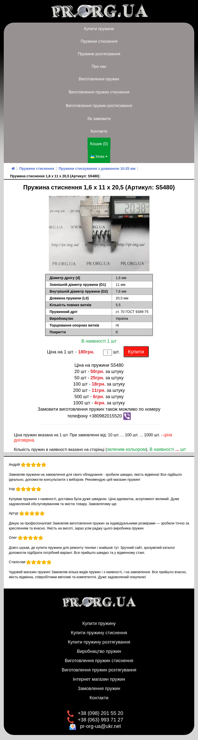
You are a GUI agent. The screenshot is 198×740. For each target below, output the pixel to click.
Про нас (99, 66)
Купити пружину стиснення (99, 632)
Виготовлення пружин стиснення (99, 92)
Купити (136, 351)
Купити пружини (99, 29)
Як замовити (99, 119)
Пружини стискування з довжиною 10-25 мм (97, 169)
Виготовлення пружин (99, 79)
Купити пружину (98, 623)
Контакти (99, 131)
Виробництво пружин (99, 651)
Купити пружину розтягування (99, 642)
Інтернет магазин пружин (99, 679)
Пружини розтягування (99, 54)
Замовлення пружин (99, 688)
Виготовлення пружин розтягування (99, 105)
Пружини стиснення (99, 41)
